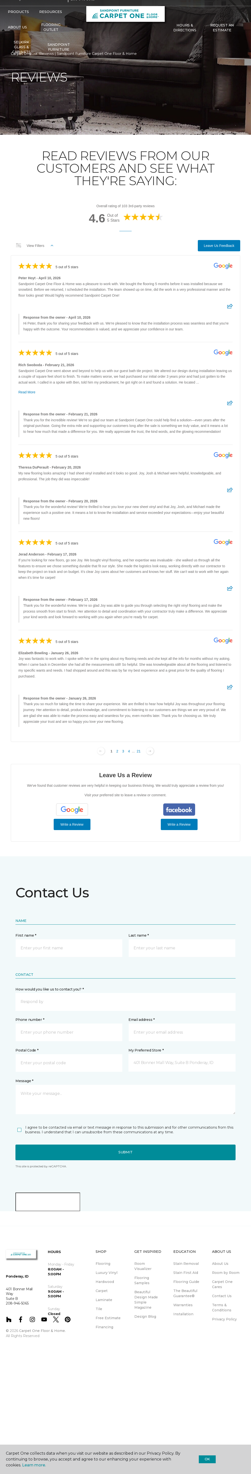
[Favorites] (176, 50)
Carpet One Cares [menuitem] (222, 1284)
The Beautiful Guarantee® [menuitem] (185, 1293)
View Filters (34, 246)
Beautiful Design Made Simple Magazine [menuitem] (146, 1300)
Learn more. (34, 1465)
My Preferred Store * (145, 1050)
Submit (125, 1152)
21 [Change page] (139, 751)
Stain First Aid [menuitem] (185, 1272)
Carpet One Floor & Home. (42, 1331)
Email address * (141, 1019)
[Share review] (230, 308)
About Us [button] (17, 37)
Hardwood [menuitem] (105, 1282)
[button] (170, 50)
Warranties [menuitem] (183, 1305)
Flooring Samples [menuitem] (142, 1280)
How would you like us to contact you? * (49, 989)
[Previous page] (101, 751)
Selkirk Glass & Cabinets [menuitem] (21, 57)
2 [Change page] (117, 751)
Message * (24, 1081)
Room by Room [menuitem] (225, 1272)
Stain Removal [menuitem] (186, 1263)
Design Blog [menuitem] (145, 1316)
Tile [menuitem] (99, 1309)
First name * (25, 935)
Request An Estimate (222, 37)
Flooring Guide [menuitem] (186, 1282)
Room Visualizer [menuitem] (142, 1266)
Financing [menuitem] (104, 1327)
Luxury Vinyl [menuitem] (106, 1272)
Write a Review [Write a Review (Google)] (72, 824)
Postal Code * (26, 1050)
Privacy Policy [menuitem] (224, 1319)
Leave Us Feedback (219, 246)
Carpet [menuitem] (102, 1291)
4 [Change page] (129, 751)
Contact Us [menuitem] (222, 1296)
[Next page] (150, 751)
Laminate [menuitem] (104, 1300)
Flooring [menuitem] (103, 1263)
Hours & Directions (184, 37)
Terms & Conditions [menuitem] (221, 1307)
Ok (207, 1459)
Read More (26, 392)
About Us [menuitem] (220, 1263)
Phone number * (29, 1019)
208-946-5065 (83, 9)
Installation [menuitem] (183, 1314)
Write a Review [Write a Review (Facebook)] (179, 824)
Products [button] (18, 21)
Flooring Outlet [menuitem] (51, 37)
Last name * (138, 935)
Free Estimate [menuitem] (108, 1318)
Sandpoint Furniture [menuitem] (59, 56)
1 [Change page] (112, 751)
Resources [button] (50, 21)
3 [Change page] (123, 751)
